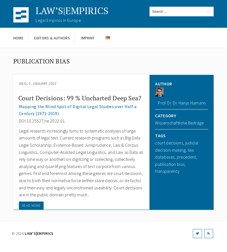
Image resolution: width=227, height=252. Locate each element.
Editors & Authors (52, 37)
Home (18, 37)
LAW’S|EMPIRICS (72, 10)
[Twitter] (197, 233)
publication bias (169, 164)
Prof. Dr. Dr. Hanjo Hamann (182, 103)
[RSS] (208, 233)
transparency (167, 171)
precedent (186, 157)
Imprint (87, 37)
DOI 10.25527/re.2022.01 (42, 121)
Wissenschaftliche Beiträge (179, 123)
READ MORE (31, 205)
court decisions (169, 143)
